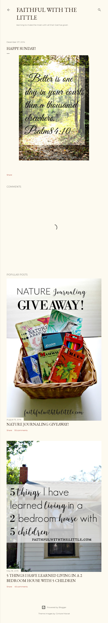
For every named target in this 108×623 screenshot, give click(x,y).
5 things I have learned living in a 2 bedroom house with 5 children (44, 578)
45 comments (21, 586)
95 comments (20, 430)
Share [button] (9, 175)
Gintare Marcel (63, 613)
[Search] (99, 9)
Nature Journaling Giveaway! (38, 424)
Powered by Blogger (54, 607)
